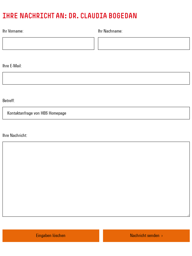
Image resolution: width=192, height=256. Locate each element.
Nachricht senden (145, 235)
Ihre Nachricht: (14, 135)
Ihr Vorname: (13, 31)
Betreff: (8, 100)
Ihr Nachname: (110, 31)
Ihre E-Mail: (12, 65)
